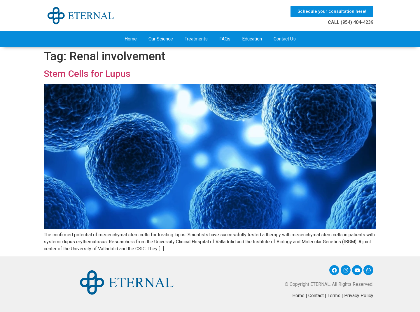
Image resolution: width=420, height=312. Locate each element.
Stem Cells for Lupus (87, 73)
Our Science (160, 39)
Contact (316, 295)
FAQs (224, 39)
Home (131, 39)
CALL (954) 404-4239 (350, 22)
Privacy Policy (358, 295)
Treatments (196, 39)
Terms (334, 295)
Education (252, 39)
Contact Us (285, 39)
